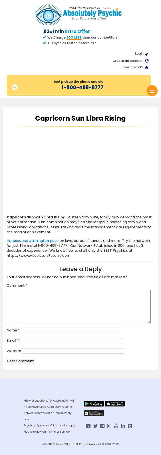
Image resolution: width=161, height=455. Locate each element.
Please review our (35, 431)
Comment (17, 285)
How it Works (133, 67)
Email (13, 340)
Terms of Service (58, 431)
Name (13, 330)
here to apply (66, 425)
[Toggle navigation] (152, 90)
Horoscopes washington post (33, 240)
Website (14, 351)
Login (139, 53)
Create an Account (128, 61)
